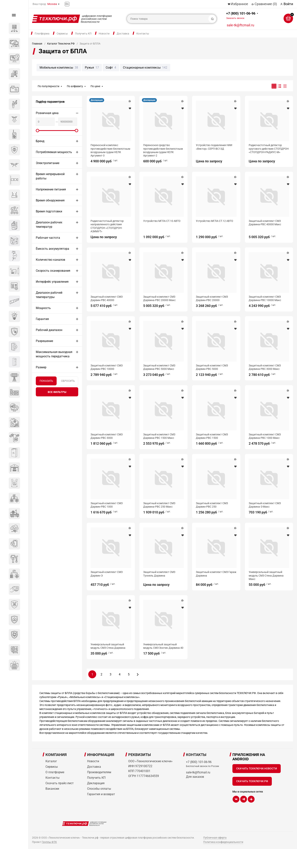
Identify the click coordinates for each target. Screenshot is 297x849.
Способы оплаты (99, 788)
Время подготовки (49, 211)
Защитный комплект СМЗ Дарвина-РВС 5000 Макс (159, 367)
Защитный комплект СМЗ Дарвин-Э (107, 573)
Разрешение (44, 341)
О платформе (54, 772)
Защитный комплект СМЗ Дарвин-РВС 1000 (107, 505)
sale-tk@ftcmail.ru (240, 25)
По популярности (48, 86)
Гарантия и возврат (101, 794)
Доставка (123, 33)
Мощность (43, 308)
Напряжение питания (51, 189)
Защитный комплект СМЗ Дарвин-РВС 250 (212, 505)
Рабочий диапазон (49, 330)
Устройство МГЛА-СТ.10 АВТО (162, 220)
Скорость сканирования (53, 270)
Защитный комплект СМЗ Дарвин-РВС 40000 (107, 298)
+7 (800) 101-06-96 (240, 15)
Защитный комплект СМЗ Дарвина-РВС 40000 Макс (265, 222)
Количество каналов (50, 259)
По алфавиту (75, 86)
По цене (95, 86)
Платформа (42, 33)
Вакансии (52, 788)
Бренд (40, 141)
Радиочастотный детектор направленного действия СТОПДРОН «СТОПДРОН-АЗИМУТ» (107, 226)
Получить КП (83, 33)
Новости (104, 33)
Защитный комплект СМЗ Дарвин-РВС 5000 (212, 367)
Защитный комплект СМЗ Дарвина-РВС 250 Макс (159, 505)
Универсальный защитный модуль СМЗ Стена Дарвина (108, 646)
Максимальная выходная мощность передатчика (54, 354)
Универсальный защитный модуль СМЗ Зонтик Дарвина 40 (163, 646)
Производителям (99, 772)
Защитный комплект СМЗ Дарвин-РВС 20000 (212, 298)
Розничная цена (47, 113)
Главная (37, 43)
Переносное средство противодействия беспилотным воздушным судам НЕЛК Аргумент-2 (163, 150)
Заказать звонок (235, 18)
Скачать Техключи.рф (252, 781)
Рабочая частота (48, 237)
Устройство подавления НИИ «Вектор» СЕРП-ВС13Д (214, 147)
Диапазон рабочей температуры (49, 295)
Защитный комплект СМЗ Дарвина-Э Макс (265, 505)
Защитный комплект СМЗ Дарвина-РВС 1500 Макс (159, 436)
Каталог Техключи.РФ (61, 43)
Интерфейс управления (52, 281)
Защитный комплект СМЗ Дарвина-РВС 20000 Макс (159, 298)
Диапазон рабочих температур (49, 224)
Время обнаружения (50, 200)
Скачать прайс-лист (59, 783)
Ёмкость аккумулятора (52, 248)
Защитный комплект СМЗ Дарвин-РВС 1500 (212, 436)
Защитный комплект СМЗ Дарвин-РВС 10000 (107, 367)
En (67, 3)
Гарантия (42, 319)
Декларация (97, 100)
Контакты (142, 33)
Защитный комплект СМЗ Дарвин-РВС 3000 (107, 436)
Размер (41, 367)
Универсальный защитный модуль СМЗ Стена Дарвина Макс (266, 575)
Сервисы (62, 33)
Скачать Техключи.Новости (256, 768)
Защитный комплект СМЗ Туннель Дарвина (159, 573)
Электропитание (47, 163)
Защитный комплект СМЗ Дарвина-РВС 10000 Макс (265, 298)
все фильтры (57, 392)
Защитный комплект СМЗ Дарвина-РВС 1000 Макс (265, 436)
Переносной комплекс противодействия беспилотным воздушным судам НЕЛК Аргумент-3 (110, 150)
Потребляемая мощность (54, 152)
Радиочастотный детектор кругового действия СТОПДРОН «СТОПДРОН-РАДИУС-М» (269, 148)
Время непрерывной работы (50, 176)
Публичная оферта (215, 837)
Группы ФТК (49, 842)
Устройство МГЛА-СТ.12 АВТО (214, 220)
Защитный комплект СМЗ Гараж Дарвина (216, 573)
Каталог (51, 761)
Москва (52, 3)
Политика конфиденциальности (223, 842)
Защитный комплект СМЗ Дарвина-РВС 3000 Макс (265, 367)
